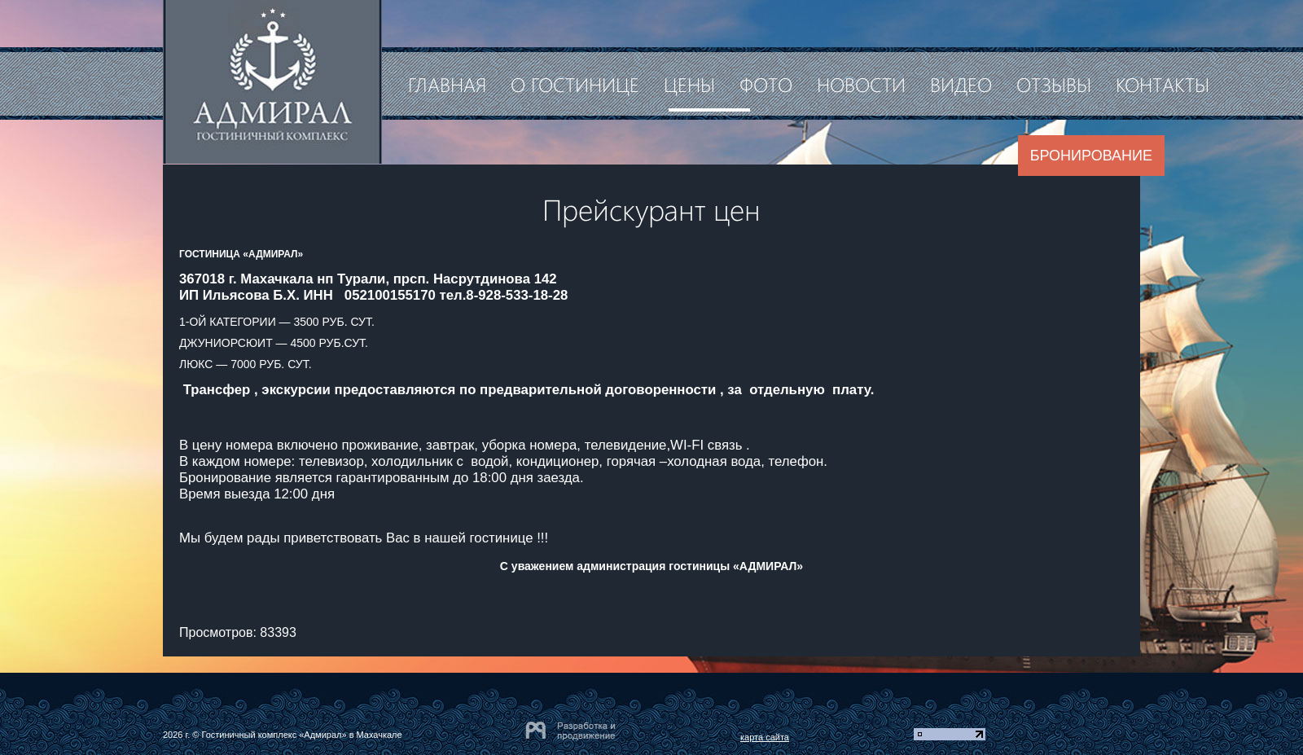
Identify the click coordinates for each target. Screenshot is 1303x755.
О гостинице (575, 84)
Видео (961, 84)
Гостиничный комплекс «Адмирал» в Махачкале (301, 735)
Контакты (1162, 84)
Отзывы (1053, 84)
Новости (861, 84)
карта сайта (764, 737)
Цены (689, 84)
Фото (765, 84)
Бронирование (1091, 155)
